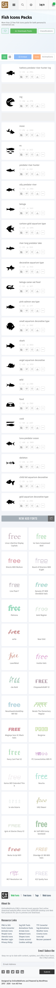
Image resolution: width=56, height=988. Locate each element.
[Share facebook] (3, 971)
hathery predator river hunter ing (35, 68)
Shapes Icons (24, 937)
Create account (25, 939)
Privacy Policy (7, 942)
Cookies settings (25, 942)
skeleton (23, 458)
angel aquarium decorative (32, 360)
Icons (37, 57)
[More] (43, 77)
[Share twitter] (12, 971)
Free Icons (27, 896)
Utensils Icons (7, 937)
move (22, 126)
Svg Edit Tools (24, 925)
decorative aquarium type (31, 262)
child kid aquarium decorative (33, 477)
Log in (42, 5)
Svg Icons (5, 5)
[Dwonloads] (37, 77)
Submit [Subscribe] (47, 972)
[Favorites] (32, 77)
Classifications (46, 31)
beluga (22, 204)
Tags (37, 896)
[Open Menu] (31, 5)
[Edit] (27, 77)
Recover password (43, 939)
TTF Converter (41, 925)
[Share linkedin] (22, 971)
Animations (47, 57)
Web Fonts (15, 896)
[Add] (21, 77)
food (21, 399)
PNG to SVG (6, 925)
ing (20, 97)
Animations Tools (26, 928)
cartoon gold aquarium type (32, 223)
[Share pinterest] (17, 971)
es (20, 145)
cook (21, 419)
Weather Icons (42, 931)
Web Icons (47, 896)
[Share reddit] (8, 971)
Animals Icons (7, 931)
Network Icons (24, 934)
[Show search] (22, 5)
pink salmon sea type (29, 301)
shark (22, 340)
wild (21, 380)
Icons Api (40, 937)
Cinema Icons (41, 934)
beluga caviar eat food (29, 282)
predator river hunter (29, 165)
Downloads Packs (25, 31)
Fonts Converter (7, 928)
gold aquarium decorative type (33, 497)
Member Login (7, 939)
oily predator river (28, 184)
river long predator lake (30, 243)
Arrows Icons (24, 931)
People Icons (6, 934)
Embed (24, 57)
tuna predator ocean (29, 438)
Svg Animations (42, 928)
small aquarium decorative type (34, 321)
